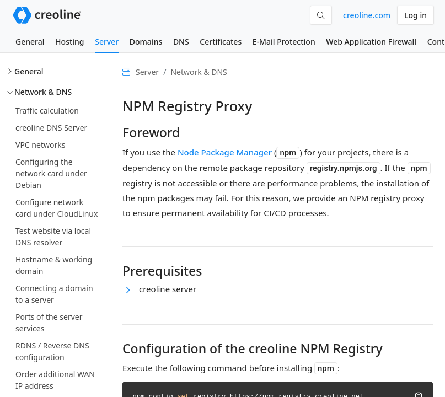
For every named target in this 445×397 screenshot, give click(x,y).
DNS (181, 41)
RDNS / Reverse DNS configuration (52, 351)
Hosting (69, 41)
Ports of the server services (48, 323)
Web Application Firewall (371, 41)
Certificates (221, 41)
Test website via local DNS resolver (53, 237)
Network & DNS (43, 92)
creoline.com (366, 15)
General (29, 41)
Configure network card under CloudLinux (56, 208)
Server (107, 41)
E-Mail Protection (284, 41)
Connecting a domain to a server (54, 294)
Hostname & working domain (53, 265)
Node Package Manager (225, 152)
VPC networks (40, 145)
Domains (146, 41)
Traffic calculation (47, 110)
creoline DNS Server (51, 127)
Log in (415, 15)
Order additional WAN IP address (55, 380)
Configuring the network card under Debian (51, 173)
